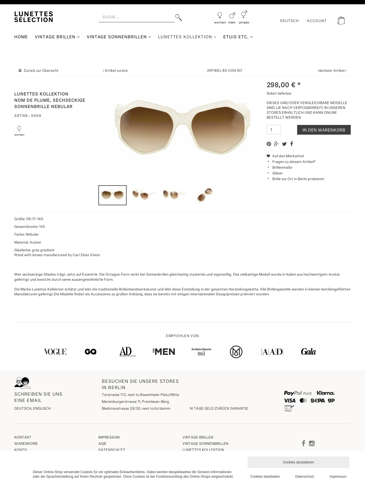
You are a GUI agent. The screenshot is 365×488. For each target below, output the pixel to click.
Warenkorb (25, 444)
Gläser (277, 173)
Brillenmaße (282, 168)
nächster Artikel (331, 71)
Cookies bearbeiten (265, 477)
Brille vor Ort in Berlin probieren (298, 179)
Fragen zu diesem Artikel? (291, 162)
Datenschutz (111, 450)
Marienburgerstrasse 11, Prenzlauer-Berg (135, 402)
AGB (102, 444)
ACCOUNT (317, 21)
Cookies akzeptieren (298, 462)
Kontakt (22, 437)
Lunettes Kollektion (187, 37)
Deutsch (289, 21)
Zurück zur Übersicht (41, 71)
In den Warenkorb (324, 130)
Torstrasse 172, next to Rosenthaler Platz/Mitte (140, 395)
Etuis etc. (238, 37)
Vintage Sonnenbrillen (119, 37)
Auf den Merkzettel (285, 156)
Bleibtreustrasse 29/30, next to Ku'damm (136, 409)
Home (21, 37)
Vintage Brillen (57, 37)
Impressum (108, 437)
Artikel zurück (116, 71)
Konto (20, 450)
